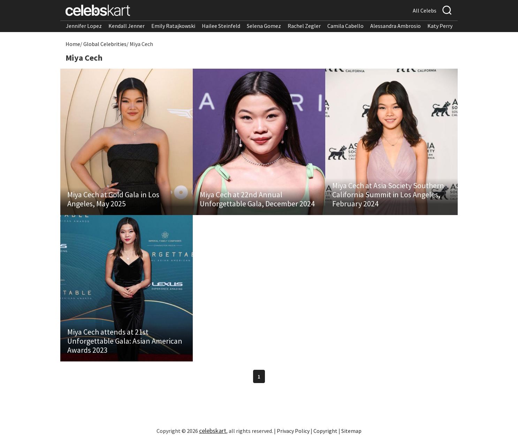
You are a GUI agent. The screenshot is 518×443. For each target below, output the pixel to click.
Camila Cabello (345, 25)
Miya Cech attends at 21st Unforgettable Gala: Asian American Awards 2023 (124, 340)
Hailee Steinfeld (221, 25)
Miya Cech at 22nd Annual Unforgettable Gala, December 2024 (257, 199)
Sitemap (351, 430)
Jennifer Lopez (84, 25)
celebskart (212, 431)
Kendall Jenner (126, 25)
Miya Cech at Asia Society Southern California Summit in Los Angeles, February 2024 (388, 194)
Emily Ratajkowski (173, 25)
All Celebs (424, 10)
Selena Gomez (264, 25)
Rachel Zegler (304, 25)
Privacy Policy (293, 430)
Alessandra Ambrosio (395, 25)
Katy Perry (439, 25)
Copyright (325, 430)
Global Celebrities (105, 43)
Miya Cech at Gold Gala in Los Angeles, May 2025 (113, 199)
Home (73, 43)
